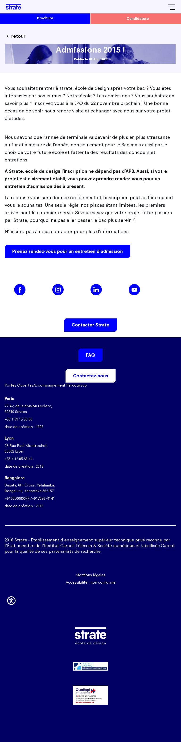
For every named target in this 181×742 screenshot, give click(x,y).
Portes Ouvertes (19, 385)
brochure (45, 18)
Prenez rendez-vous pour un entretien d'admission (67, 251)
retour (18, 36)
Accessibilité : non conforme (90, 582)
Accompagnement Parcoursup (60, 385)
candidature (138, 18)
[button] (11, 599)
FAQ (90, 355)
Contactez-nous (90, 376)
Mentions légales (90, 575)
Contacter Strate (90, 325)
